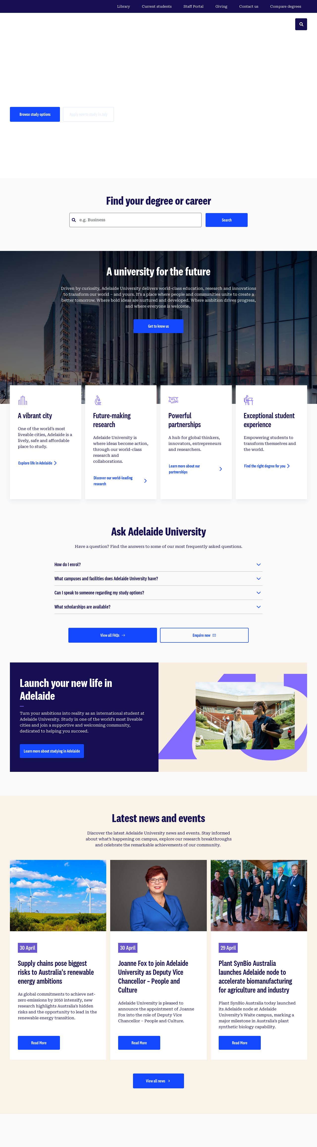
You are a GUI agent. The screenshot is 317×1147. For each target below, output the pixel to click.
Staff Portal (194, 6)
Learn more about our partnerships (184, 469)
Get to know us (158, 326)
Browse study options (35, 114)
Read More (39, 1043)
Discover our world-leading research (113, 481)
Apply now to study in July (88, 114)
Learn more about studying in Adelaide (52, 751)
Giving (221, 6)
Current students (157, 6)
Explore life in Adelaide (35, 463)
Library (123, 6)
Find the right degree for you (264, 466)
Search (227, 220)
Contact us (248, 6)
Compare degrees (288, 6)
